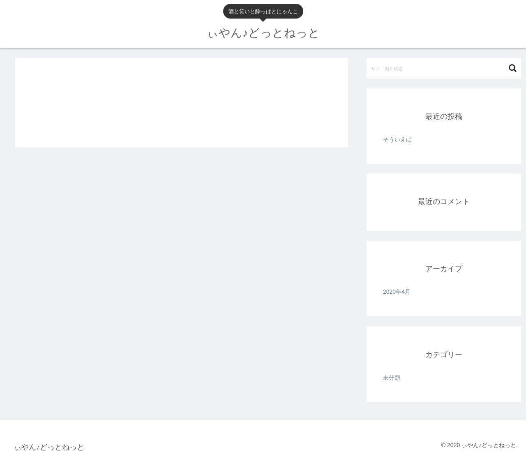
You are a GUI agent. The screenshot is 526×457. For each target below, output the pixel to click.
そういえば (397, 139)
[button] (512, 68)
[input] (444, 68)
